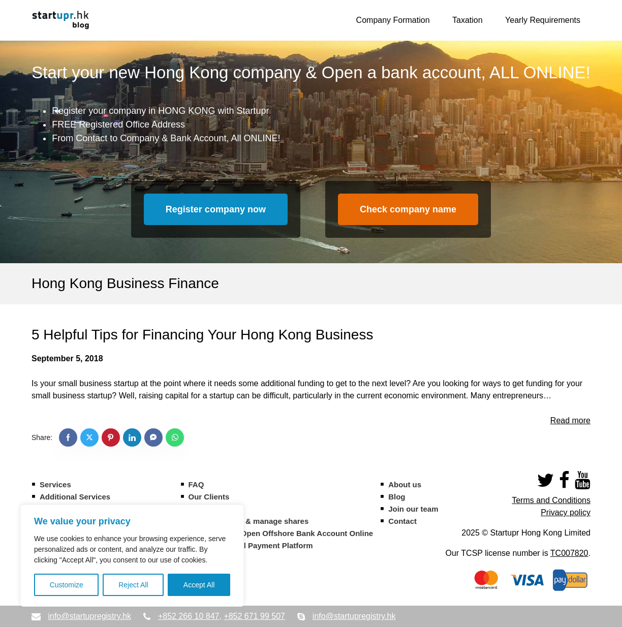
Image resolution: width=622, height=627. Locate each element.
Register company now (216, 209)
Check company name (408, 209)
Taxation (467, 20)
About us (404, 484)
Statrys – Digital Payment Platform (251, 545)
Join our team (413, 509)
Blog (396, 496)
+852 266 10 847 (189, 616)
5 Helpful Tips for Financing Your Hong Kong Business (202, 334)
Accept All (198, 585)
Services (55, 484)
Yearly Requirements (542, 20)
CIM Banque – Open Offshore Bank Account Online (281, 533)
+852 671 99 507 (254, 616)
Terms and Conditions (551, 500)
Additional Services (75, 496)
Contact (402, 521)
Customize (66, 585)
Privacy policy (565, 512)
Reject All (133, 585)
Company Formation (393, 20)
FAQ (196, 484)
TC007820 (569, 553)
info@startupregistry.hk (89, 616)
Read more (570, 420)
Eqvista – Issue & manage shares (249, 521)
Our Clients (209, 496)
